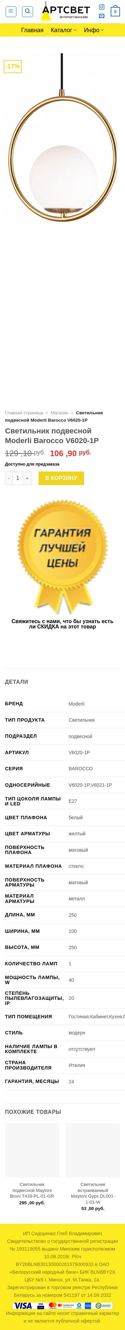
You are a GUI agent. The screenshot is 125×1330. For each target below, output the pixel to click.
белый (76, 817)
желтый (77, 833)
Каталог (64, 30)
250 (73, 915)
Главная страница (24, 412)
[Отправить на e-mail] (101, 16)
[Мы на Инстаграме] (101, 7)
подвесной (80, 736)
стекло (76, 866)
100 (73, 931)
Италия (77, 1065)
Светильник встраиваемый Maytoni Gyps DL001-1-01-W (93, 1193)
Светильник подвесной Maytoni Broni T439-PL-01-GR (32, 1190)
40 (71, 980)
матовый (78, 850)
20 (71, 998)
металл (77, 898)
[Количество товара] (17, 478)
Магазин (59, 412)
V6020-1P (79, 752)
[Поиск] (27, 11)
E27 (73, 801)
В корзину (61, 478)
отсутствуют (82, 1049)
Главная (32, 30)
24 (71, 1081)
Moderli (76, 704)
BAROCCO (81, 768)
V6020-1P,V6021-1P (90, 785)
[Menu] (11, 11)
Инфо (94, 30)
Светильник (82, 720)
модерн (77, 1032)
